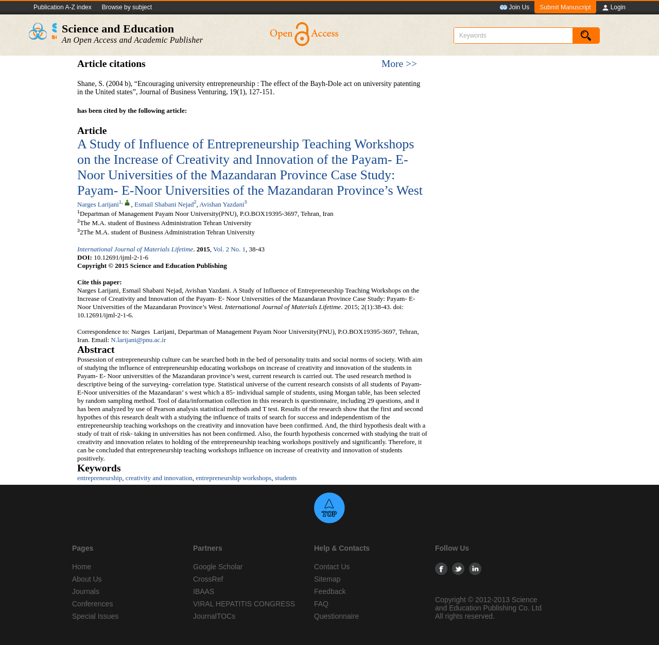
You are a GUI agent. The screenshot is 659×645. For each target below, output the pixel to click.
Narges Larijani (98, 204)
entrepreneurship (99, 478)
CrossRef (208, 579)
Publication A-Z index (62, 7)
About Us (87, 579)
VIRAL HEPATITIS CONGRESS (244, 604)
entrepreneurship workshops (233, 478)
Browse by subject (127, 7)
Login (613, 8)
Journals (85, 591)
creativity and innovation (159, 478)
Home (81, 567)
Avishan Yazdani (221, 204)
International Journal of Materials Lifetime (135, 249)
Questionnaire (336, 616)
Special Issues (95, 616)
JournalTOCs (214, 616)
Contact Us (332, 567)
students (286, 478)
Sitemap (327, 579)
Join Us (514, 8)
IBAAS (203, 591)
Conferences (92, 604)
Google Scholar (218, 567)
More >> (399, 63)
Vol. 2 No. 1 (229, 249)
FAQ (321, 604)
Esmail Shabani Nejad (164, 204)
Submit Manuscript (565, 7)
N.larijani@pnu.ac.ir (138, 340)
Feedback (329, 591)
